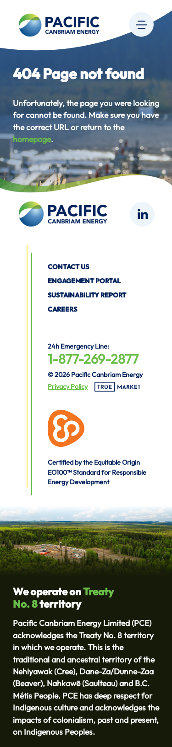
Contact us (68, 267)
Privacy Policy (68, 386)
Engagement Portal (84, 281)
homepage (32, 139)
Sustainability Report (87, 295)
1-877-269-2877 (93, 358)
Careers (62, 309)
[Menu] (141, 24)
